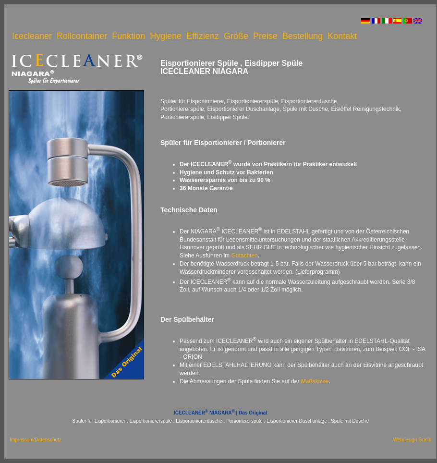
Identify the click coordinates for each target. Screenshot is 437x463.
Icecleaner (32, 36)
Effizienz (202, 36)
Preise (265, 36)
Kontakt (342, 36)
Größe (236, 36)
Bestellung (302, 36)
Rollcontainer (82, 36)
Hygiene (166, 36)
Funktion (128, 36)
